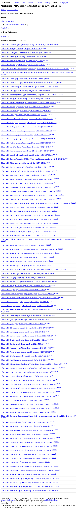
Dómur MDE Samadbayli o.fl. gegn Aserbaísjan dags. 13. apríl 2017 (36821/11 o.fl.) (28, 253)
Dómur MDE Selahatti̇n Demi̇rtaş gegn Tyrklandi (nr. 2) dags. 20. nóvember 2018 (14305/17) (31, 269)
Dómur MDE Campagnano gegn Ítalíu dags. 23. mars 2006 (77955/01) (23, 53)
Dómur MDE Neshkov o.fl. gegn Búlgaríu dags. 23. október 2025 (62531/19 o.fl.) (27, 490)
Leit (23, 2)
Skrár (55, 2)
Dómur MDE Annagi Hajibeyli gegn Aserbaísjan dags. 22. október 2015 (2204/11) (27, 179)
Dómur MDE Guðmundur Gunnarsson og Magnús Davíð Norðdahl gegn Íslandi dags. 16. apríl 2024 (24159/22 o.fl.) (38, 416)
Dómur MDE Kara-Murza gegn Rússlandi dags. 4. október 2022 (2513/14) (25, 360)
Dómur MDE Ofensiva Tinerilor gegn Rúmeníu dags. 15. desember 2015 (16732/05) (28, 187)
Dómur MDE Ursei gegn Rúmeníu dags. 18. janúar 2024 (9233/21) (22, 400)
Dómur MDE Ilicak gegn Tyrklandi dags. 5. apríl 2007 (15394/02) (22, 61)
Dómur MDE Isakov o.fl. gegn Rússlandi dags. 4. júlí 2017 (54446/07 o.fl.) (25, 261)
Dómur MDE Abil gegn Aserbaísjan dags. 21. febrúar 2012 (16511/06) (23, 99)
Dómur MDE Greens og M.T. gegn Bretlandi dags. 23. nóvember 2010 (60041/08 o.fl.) (29, 82)
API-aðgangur (63, 2)
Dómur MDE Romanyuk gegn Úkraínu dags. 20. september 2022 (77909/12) (25, 352)
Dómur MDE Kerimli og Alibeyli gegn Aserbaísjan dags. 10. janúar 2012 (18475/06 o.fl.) (29, 95)
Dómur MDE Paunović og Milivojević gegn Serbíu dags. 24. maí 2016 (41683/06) (27, 207)
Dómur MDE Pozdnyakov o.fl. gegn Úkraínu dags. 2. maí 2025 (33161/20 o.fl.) (26, 450)
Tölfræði (30, 2)
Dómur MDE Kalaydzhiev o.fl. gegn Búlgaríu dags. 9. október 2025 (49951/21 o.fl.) (28, 478)
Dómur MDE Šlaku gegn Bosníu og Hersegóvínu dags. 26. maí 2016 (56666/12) (27, 211)
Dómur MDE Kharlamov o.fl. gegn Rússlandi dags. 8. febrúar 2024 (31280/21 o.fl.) (28, 408)
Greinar (39, 2)
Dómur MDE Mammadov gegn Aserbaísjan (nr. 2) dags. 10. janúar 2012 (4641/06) (27, 86)
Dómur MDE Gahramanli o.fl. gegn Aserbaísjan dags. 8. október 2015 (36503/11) (27, 171)
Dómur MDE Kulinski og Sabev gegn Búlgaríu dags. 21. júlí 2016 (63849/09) (26, 231)
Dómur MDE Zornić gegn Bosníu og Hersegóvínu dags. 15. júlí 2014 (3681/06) (26, 131)
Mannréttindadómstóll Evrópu (14, 24)
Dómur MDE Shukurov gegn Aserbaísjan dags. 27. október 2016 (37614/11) (25, 235)
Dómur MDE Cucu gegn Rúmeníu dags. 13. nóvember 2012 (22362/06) (24, 115)
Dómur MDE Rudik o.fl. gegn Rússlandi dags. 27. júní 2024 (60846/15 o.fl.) (25, 426)
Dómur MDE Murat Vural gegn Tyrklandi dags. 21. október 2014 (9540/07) (25, 147)
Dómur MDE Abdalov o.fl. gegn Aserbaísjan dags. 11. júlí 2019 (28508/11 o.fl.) (26, 282)
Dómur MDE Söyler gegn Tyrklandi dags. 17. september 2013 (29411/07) (24, 127)
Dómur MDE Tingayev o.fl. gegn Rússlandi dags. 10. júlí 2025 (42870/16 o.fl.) (26, 458)
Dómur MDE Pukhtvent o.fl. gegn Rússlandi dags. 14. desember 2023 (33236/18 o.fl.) (28, 392)
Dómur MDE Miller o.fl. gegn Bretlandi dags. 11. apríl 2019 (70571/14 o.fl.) (25, 274)
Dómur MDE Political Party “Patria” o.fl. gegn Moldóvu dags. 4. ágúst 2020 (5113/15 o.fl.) (30, 298)
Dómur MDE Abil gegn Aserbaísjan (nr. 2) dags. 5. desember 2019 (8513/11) (25, 286)
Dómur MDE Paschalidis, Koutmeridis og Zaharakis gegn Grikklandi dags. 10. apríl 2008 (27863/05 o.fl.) (35, 69)
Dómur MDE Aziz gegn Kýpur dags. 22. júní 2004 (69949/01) (21, 49)
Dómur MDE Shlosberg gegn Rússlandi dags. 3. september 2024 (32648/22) (25, 434)
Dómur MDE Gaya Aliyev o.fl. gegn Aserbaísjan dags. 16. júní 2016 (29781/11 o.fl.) (28, 215)
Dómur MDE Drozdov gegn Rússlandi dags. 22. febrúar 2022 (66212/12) (24, 340)
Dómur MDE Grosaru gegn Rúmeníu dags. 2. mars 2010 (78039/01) (23, 78)
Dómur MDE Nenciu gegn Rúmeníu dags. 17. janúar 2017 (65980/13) (23, 245)
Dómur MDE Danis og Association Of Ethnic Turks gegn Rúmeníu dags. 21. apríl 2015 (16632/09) (33, 159)
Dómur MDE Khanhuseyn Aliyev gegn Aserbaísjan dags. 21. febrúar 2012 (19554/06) (28, 103)
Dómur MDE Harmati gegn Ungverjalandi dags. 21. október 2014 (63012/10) (26, 151)
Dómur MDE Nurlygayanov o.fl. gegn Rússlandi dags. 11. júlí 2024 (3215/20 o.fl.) (27, 430)
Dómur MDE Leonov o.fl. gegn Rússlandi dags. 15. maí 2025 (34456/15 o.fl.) (26, 454)
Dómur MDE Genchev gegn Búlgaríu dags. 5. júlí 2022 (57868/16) (22, 344)
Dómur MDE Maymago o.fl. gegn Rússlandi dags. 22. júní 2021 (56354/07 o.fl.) (27, 306)
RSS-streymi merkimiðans (9, 10)
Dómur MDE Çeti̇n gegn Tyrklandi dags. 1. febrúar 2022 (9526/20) (22, 320)
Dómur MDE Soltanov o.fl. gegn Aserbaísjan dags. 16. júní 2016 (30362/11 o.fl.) (27, 219)
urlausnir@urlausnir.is (8, 500)
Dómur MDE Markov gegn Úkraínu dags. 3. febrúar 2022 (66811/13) (23, 332)
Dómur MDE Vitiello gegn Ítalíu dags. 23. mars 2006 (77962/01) (22, 57)
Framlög (47, 2)
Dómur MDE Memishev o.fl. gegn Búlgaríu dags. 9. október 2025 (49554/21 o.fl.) (27, 466)
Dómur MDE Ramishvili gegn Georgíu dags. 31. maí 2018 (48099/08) (23, 265)
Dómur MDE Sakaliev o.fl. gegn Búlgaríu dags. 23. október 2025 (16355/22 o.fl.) (27, 482)
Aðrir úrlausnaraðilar (7, 21)
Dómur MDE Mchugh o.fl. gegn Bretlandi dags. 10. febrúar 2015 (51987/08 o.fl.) (27, 155)
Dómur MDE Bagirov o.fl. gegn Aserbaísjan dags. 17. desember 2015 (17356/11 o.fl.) (28, 191)
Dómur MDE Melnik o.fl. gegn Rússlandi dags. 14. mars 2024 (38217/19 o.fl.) (26, 412)
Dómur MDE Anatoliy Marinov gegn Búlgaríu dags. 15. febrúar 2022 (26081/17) (27, 336)
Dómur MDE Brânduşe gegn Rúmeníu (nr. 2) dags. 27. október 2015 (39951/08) (27, 183)
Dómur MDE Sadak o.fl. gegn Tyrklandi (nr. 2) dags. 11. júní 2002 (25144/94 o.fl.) (27, 44)
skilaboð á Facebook (51, 500)
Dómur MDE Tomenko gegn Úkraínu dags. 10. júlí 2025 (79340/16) (23, 462)
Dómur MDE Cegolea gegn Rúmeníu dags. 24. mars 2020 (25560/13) (23, 290)
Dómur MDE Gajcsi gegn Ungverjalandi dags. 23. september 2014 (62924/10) (26, 139)
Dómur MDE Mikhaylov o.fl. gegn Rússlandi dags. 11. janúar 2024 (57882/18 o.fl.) (28, 396)
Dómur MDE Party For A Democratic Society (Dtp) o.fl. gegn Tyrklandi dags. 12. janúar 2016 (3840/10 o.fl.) (36, 203)
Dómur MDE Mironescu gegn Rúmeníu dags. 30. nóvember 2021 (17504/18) (26, 316)
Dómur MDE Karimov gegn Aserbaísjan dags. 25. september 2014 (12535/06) (26, 143)
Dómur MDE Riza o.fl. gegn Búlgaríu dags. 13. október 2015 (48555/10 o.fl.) (26, 175)
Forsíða (16, 2)
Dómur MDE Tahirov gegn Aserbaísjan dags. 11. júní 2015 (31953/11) (23, 163)
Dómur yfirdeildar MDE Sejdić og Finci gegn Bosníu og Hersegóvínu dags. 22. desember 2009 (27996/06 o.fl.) (37, 72)
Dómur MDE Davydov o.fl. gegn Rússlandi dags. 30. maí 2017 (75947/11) (25, 257)
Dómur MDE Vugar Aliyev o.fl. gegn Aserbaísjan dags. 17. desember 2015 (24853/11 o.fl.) (30, 195)
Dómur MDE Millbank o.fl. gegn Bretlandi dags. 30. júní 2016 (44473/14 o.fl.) (26, 227)
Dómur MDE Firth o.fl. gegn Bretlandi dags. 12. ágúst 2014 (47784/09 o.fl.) (25, 135)
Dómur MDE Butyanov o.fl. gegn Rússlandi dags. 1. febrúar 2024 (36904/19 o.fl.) (27, 404)
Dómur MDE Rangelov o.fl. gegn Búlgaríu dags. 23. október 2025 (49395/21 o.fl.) (27, 486)
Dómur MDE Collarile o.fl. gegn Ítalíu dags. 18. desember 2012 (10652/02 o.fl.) (27, 119)
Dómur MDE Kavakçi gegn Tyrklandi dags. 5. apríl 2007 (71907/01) (23, 65)
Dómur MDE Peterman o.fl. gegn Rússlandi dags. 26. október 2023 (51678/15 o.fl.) (28, 380)
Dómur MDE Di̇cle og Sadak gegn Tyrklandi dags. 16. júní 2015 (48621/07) (25, 167)
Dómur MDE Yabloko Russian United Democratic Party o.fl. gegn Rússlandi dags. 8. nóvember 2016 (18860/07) (37, 239)
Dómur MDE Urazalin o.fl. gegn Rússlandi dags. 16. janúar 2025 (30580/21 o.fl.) (27, 446)
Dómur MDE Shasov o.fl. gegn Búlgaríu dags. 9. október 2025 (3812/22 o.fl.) (26, 474)
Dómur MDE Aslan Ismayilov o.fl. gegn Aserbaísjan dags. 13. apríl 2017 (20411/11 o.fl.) (29, 249)
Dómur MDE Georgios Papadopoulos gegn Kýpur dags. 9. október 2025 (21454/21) (28, 470)
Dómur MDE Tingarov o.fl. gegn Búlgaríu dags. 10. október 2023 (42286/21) (26, 376)
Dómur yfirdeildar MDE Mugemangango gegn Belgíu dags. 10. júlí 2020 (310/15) (27, 294)
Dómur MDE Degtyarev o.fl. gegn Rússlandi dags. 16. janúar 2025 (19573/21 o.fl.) (27, 442)
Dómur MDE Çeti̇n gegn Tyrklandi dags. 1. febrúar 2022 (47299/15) (23, 324)
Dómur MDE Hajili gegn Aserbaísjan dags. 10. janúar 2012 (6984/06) (23, 91)
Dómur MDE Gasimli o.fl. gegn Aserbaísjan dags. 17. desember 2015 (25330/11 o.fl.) (28, 199)
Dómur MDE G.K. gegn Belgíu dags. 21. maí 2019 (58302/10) (21, 278)
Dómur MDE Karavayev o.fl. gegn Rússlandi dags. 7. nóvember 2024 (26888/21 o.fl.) (28, 438)
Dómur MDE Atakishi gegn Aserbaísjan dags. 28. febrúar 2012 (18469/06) (25, 107)
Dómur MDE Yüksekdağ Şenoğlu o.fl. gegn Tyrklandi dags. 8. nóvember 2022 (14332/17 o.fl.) (31, 364)
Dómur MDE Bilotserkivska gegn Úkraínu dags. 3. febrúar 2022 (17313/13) (25, 328)
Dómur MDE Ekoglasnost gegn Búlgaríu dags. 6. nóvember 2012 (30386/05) (26, 111)
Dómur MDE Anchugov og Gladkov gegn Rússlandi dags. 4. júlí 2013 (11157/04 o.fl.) (28, 123)
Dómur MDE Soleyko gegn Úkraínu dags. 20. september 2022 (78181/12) (25, 356)
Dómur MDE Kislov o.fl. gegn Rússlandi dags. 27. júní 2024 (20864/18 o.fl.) (26, 422)
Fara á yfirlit (5, 28)
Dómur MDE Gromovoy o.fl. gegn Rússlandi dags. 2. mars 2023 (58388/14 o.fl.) (27, 372)
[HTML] (56, 44)
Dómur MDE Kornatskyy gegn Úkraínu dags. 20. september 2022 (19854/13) (26, 348)
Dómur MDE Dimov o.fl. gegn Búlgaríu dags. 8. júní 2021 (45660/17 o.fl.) (25, 302)
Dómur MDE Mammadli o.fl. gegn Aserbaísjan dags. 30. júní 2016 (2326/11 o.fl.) (27, 223)
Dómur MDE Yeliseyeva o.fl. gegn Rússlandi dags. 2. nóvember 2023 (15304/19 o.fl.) (28, 384)
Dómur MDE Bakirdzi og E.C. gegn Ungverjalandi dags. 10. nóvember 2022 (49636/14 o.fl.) (31, 368)
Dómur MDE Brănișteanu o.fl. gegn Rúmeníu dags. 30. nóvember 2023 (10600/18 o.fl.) (29, 388)
